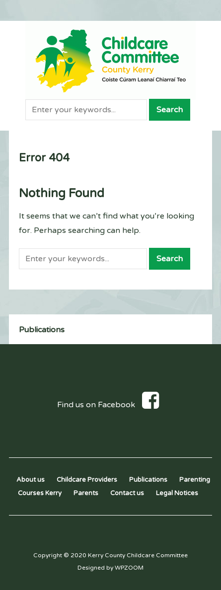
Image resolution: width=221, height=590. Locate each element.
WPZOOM (129, 567)
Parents (86, 493)
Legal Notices (177, 493)
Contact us (127, 493)
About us (30, 480)
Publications (42, 330)
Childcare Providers (87, 480)
